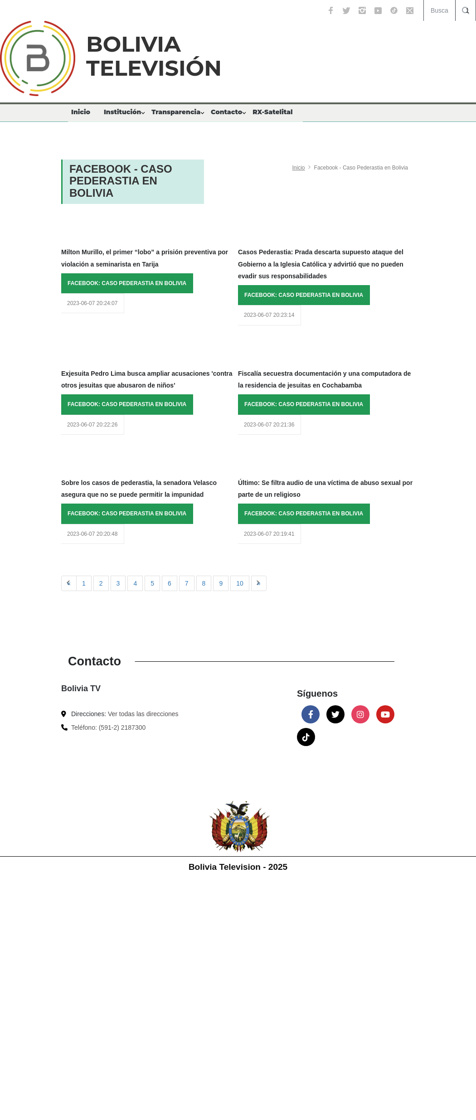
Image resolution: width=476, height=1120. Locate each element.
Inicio (80, 112)
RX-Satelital (272, 112)
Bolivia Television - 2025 (238, 867)
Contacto (226, 112)
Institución (122, 112)
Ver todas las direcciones (143, 714)
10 (239, 583)
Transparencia (175, 112)
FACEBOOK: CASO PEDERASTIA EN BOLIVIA (127, 283)
